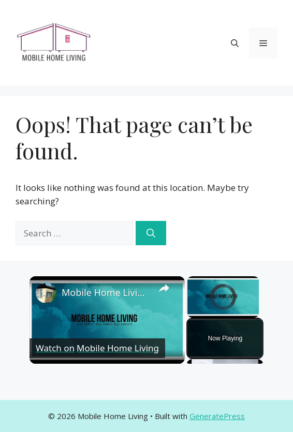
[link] (46, 292)
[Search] (151, 233)
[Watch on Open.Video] (97, 348)
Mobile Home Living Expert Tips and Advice (106, 292)
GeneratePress (217, 416)
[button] (235, 42)
